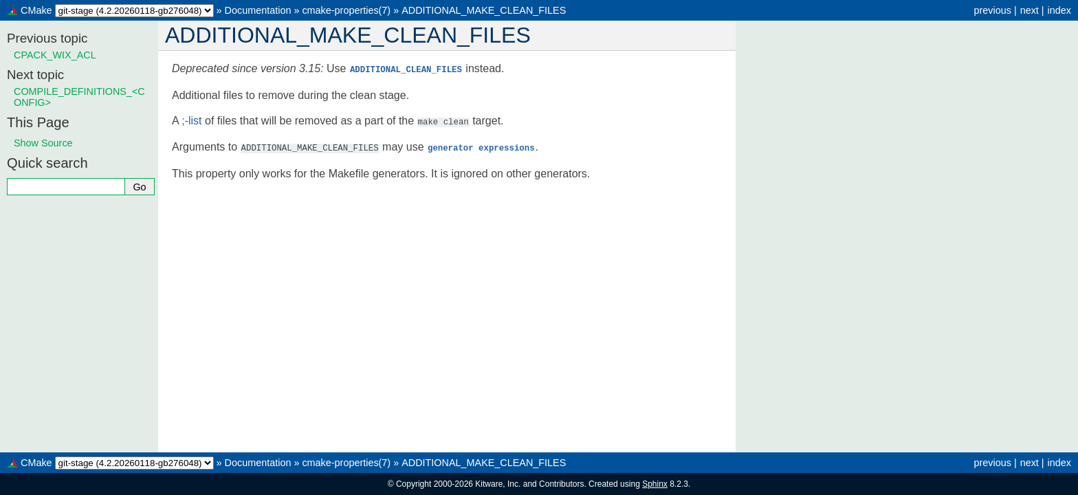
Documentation (258, 10)
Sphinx (655, 484)
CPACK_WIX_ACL (55, 55)
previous (992, 10)
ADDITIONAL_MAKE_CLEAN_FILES (484, 10)
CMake (36, 10)
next (1029, 10)
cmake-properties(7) (346, 10)
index (1059, 10)
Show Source (43, 143)
